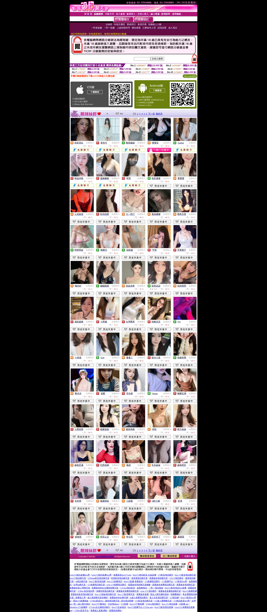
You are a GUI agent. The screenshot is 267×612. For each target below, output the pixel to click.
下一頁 (151, 113)
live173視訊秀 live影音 (105, 556)
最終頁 (159, 113)
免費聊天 (90, 143)
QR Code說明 (190, 76)
